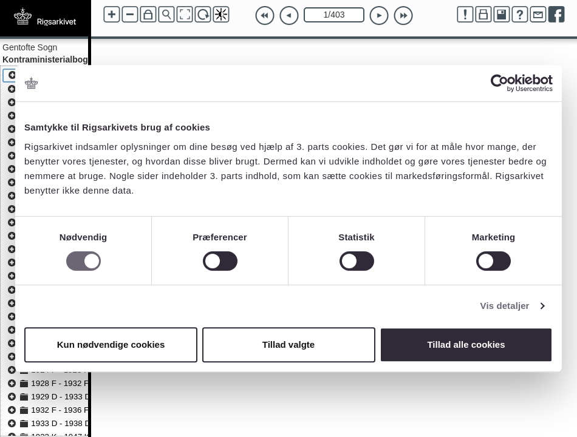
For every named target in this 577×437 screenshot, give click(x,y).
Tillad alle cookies (466, 344)
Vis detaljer (505, 305)
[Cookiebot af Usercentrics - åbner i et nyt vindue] (499, 83)
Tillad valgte (288, 344)
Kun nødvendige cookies (111, 344)
